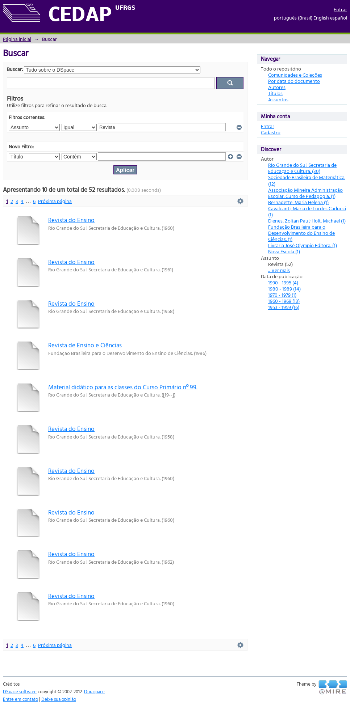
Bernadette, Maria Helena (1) (298, 202)
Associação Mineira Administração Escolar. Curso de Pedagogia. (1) (305, 193)
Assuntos (278, 99)
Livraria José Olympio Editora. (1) (302, 245)
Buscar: (15, 69)
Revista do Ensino (71, 219)
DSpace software (20, 691)
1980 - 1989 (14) (284, 288)
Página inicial (17, 39)
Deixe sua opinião (58, 699)
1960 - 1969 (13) (284, 301)
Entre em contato (20, 699)
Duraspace (94, 691)
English (321, 17)
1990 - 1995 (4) (283, 282)
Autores (277, 87)
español (338, 17)
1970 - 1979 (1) (282, 294)
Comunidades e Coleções (295, 75)
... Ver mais (279, 270)
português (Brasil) (293, 17)
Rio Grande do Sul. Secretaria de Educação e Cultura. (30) (302, 168)
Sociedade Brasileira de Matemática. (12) (306, 180)
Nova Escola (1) (284, 251)
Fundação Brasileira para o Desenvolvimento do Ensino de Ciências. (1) (301, 233)
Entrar (340, 9)
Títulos (275, 93)
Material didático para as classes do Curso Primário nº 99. (122, 386)
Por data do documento (294, 81)
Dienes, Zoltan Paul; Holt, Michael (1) (307, 220)
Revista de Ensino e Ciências (85, 345)
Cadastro (270, 132)
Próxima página (55, 201)
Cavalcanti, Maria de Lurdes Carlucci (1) (307, 211)
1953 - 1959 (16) (283, 307)
